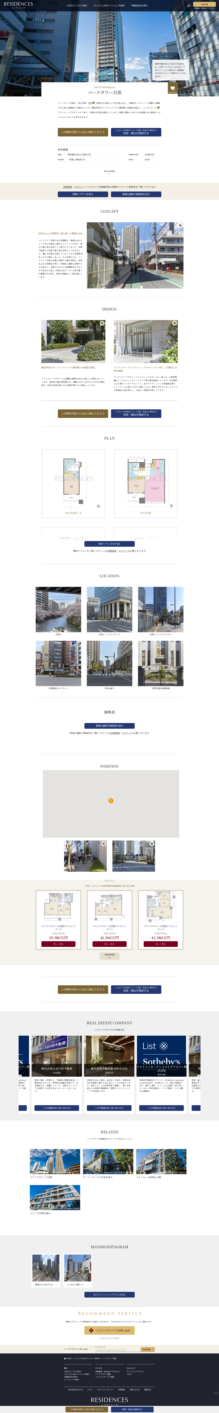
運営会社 (147, 1390)
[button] (20, 1077)
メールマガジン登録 (103, 1374)
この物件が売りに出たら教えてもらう (83, 132)
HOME (69, 1359)
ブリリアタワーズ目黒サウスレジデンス (58, 928)
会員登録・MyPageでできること (107, 1372)
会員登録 (67, 187)
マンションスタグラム (135, 1372)
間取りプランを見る (83, 194)
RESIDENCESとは (75, 1390)
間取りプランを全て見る (110, 544)
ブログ (129, 1374)
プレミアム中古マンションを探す (109, 5)
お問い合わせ (135, 1390)
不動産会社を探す (139, 5)
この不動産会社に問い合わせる (57, 1108)
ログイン (78, 187)
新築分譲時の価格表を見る (136, 194)
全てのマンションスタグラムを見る (109, 1295)
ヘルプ (90, 1390)
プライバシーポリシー (105, 1390)
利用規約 (121, 1390)
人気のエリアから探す (77, 5)
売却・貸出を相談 (132, 1409)
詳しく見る (58, 944)
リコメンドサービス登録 (104, 1377)
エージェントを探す (71, 1380)
